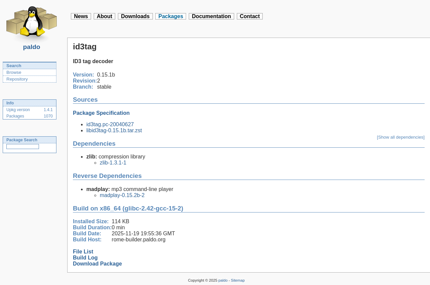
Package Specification (101, 113)
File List (83, 251)
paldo (31, 45)
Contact (250, 16)
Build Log (85, 257)
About (104, 16)
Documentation (211, 16)
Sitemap (238, 280)
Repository (17, 79)
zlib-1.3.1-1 (113, 162)
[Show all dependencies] (401, 137)
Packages (170, 16)
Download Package (97, 264)
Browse (13, 72)
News (81, 16)
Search (13, 65)
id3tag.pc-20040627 (110, 124)
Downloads (135, 16)
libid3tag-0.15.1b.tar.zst (114, 130)
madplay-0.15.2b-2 (122, 195)
